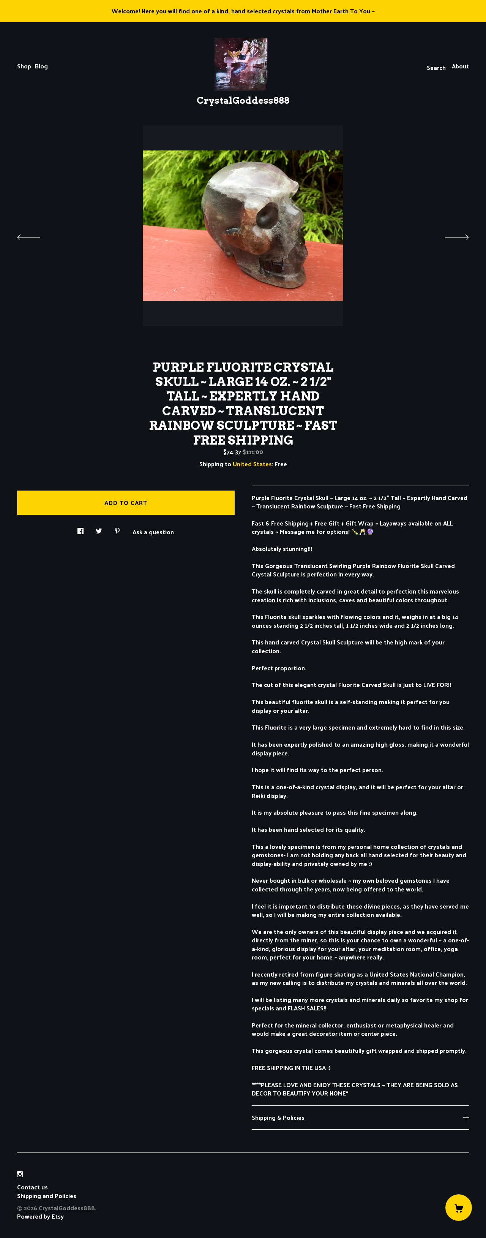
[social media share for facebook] (80, 528)
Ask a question (153, 531)
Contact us (32, 1187)
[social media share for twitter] (99, 528)
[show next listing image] (450, 235)
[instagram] (20, 1173)
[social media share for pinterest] (117, 528)
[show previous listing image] (36, 235)
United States (252, 463)
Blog (41, 65)
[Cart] (458, 1207)
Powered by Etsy (40, 1216)
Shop (24, 65)
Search (436, 67)
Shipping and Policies (46, 1195)
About (460, 65)
